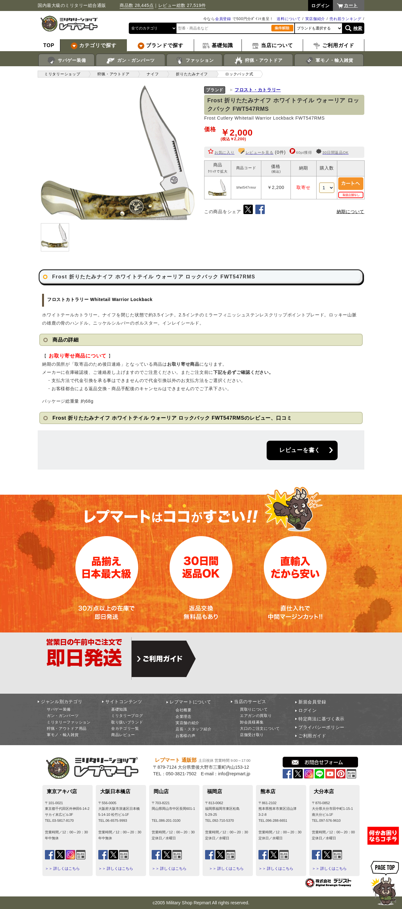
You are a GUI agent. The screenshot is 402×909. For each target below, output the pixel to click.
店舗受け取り (252, 735)
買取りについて (254, 709)
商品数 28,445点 (137, 5)
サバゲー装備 (66, 60)
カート (351, 5)
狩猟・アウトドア (258, 60)
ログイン (307, 710)
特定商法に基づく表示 (321, 718)
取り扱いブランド (127, 722)
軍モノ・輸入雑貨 (329, 60)
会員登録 (223, 19)
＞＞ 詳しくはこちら (62, 868)
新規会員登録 (312, 701)
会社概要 (184, 710)
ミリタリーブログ (127, 715)
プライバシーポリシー (321, 727)
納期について (350, 211)
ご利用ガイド (312, 735)
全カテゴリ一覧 (125, 728)
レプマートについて (190, 701)
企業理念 (184, 716)
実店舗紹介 (315, 19)
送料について (289, 19)
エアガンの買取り (256, 715)
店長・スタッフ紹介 (193, 729)
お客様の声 (186, 736)
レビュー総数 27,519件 (182, 5)
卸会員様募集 (252, 722)
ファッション (194, 60)
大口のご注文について (260, 728)
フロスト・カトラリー (258, 89)
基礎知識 (119, 709)
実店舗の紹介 (187, 723)
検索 (357, 28)
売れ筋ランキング (345, 19)
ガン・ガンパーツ (130, 60)
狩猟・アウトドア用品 (67, 728)
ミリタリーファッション (69, 722)
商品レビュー (123, 735)
